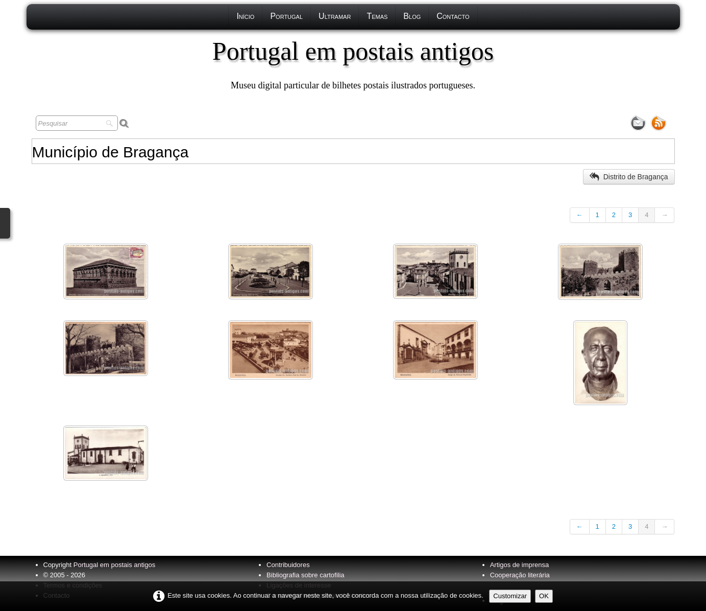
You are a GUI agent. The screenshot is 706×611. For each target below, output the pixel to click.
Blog (412, 16)
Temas (377, 16)
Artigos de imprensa (519, 565)
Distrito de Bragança (629, 177)
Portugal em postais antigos (114, 565)
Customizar (510, 596)
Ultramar (335, 16)
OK (544, 596)
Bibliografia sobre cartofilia (305, 575)
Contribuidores (288, 565)
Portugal (286, 16)
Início (245, 16)
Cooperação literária (520, 575)
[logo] (353, 64)
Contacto (452, 16)
